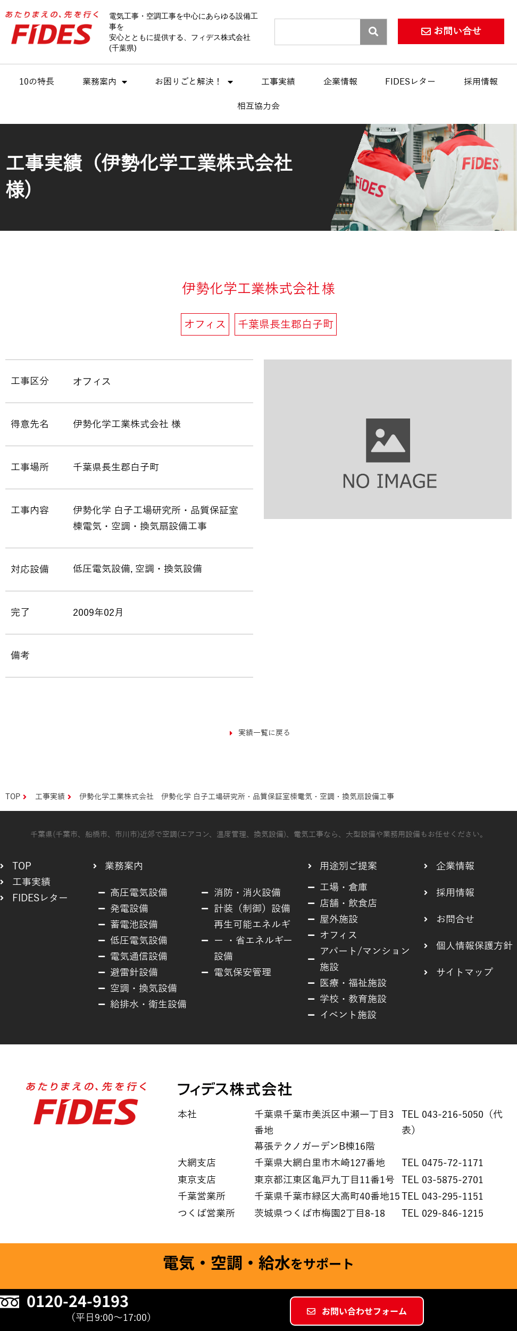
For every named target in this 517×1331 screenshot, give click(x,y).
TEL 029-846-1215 (442, 1213)
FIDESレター (410, 82)
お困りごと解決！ (194, 81)
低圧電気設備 (101, 569)
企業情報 (340, 82)
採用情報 (481, 82)
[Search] (373, 32)
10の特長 (36, 82)
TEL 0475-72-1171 (442, 1163)
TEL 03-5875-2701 (442, 1180)
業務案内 (104, 81)
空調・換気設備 (168, 569)
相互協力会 (258, 106)
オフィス (92, 381)
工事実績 (278, 82)
